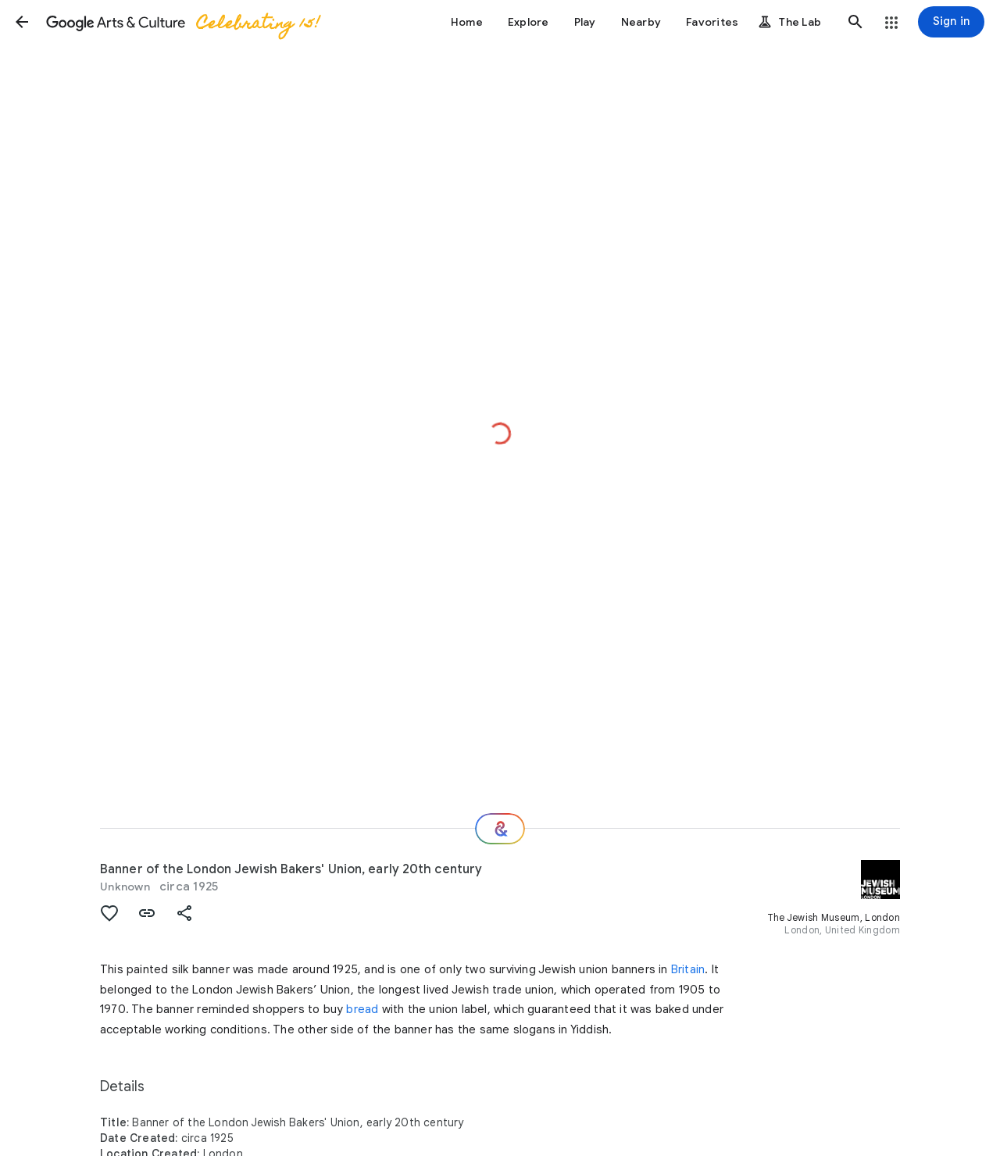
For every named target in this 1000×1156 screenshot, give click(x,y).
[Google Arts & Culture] (182, 22)
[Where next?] (500, 828)
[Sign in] (951, 21)
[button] (22, 22)
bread (362, 1009)
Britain (688, 969)
